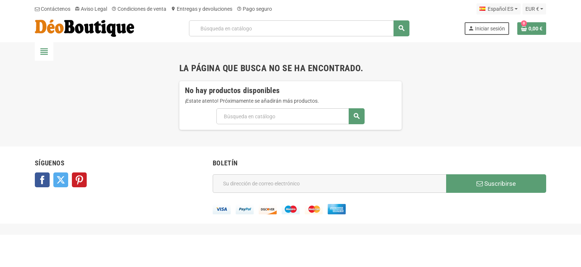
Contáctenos (52, 9)
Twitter (60, 179)
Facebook (42, 179)
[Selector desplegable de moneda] (534, 8)
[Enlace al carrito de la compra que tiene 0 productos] (531, 28)
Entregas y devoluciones (201, 9)
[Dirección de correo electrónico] (329, 183)
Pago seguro (254, 9)
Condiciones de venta (139, 9)
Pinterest (79, 179)
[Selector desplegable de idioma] (498, 8)
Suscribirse (496, 183)
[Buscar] (299, 28)
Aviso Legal (91, 9)
